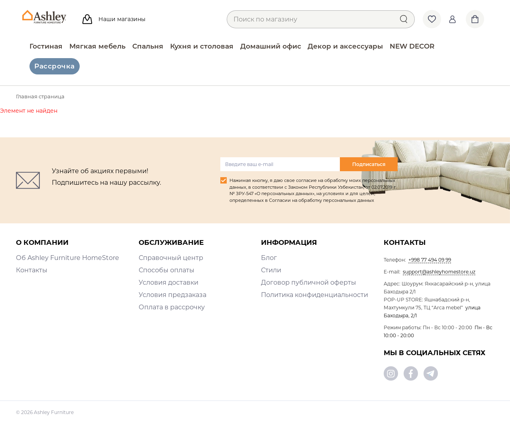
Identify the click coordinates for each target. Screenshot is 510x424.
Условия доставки (168, 282)
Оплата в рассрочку (172, 307)
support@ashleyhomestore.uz (439, 272)
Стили (271, 270)
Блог (269, 258)
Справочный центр (171, 258)
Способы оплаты (166, 270)
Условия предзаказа (172, 295)
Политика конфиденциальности (314, 295)
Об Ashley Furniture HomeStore (67, 258)
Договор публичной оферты (308, 282)
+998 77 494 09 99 (429, 260)
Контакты (31, 270)
